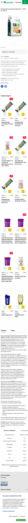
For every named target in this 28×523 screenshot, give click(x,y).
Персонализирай (13, 516)
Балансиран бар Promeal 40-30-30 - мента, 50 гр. (5, 201)
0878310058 (18, 2)
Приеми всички (21, 520)
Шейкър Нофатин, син (6, 315)
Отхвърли (22, 516)
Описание (3, 330)
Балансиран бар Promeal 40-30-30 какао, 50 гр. (7, 124)
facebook (4, 484)
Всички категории (6, 489)
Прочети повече (5, 82)
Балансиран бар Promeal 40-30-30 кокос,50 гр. (19, 124)
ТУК (12, 398)
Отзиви (13, 330)
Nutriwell (6, 56)
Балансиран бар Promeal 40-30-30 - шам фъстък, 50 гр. (20, 162)
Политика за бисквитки (8, 511)
